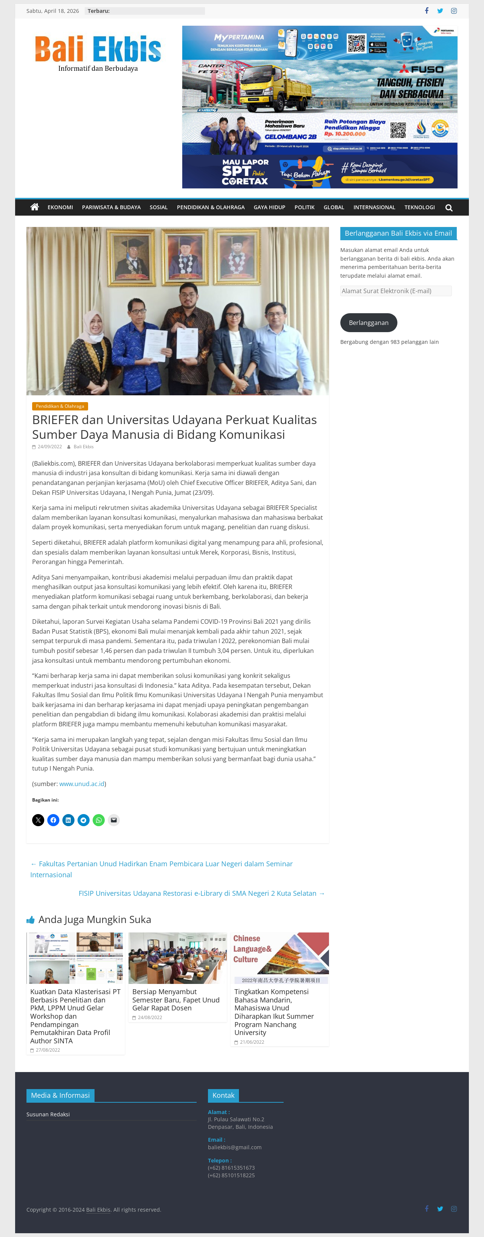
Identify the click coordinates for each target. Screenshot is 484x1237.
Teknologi (420, 207)
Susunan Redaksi (48, 1114)
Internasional (375, 207)
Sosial (159, 207)
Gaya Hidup (269, 207)
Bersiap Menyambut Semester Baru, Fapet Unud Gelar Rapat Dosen (176, 999)
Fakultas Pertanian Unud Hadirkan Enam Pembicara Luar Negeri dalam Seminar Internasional (161, 869)
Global (334, 207)
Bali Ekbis (84, 446)
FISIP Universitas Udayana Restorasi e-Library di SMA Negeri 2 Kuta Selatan (202, 893)
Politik (305, 207)
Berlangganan (369, 323)
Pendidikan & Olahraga (211, 207)
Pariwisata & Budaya (111, 207)
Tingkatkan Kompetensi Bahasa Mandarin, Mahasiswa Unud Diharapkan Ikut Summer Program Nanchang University (274, 1012)
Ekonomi (60, 207)
